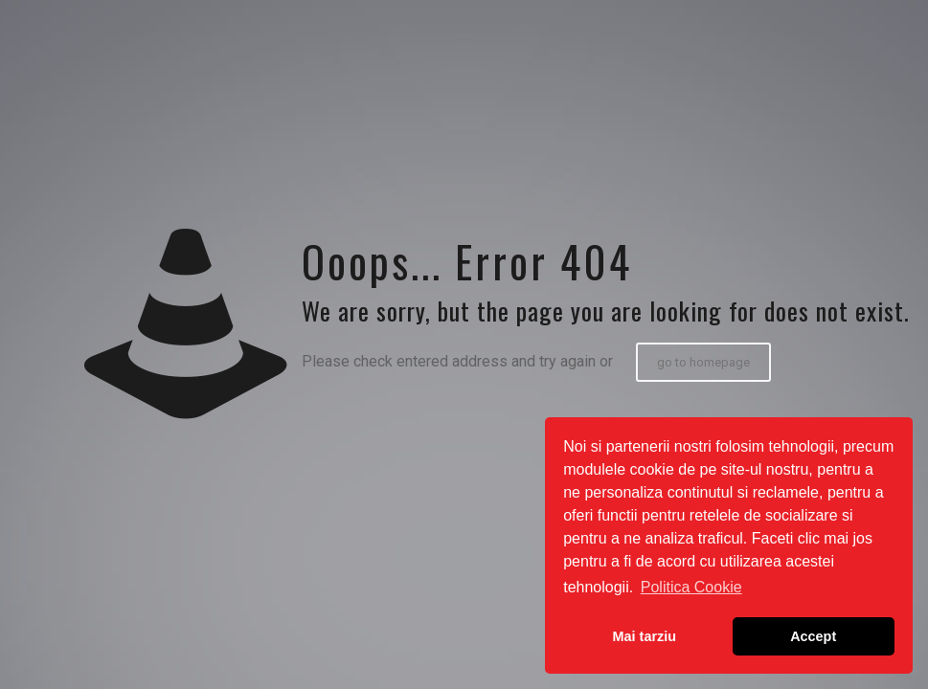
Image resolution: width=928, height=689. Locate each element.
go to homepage (703, 362)
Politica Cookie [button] (691, 587)
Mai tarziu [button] (644, 636)
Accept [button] (813, 636)
